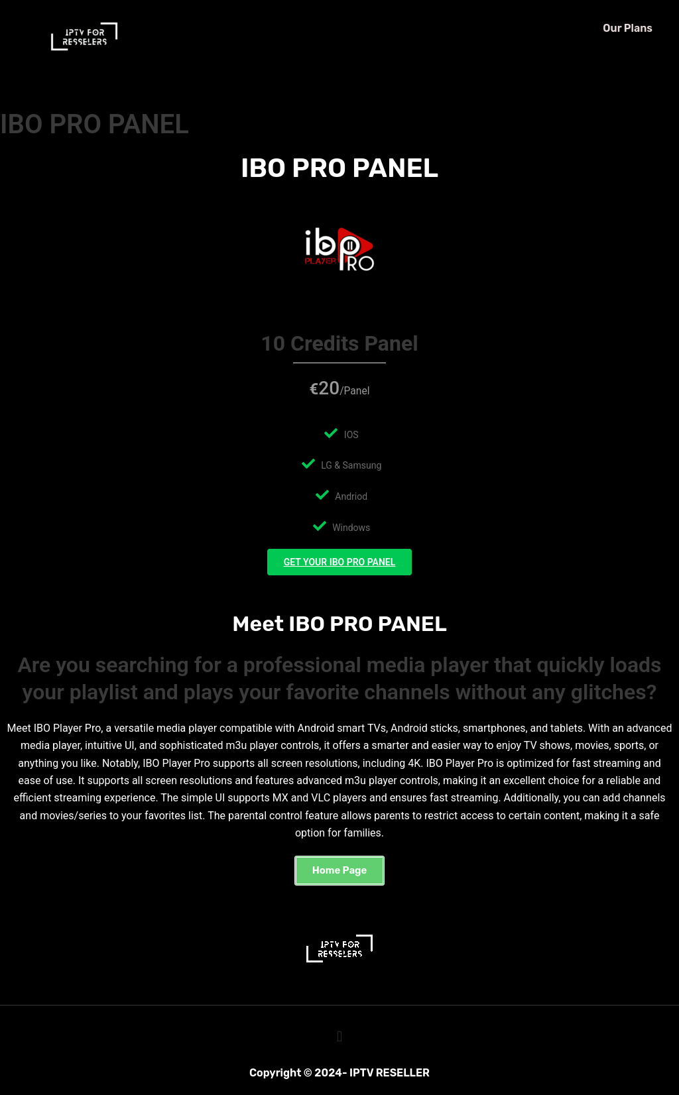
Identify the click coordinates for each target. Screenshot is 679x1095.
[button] (339, 867)
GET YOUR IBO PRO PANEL (340, 564)
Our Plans (627, 28)
